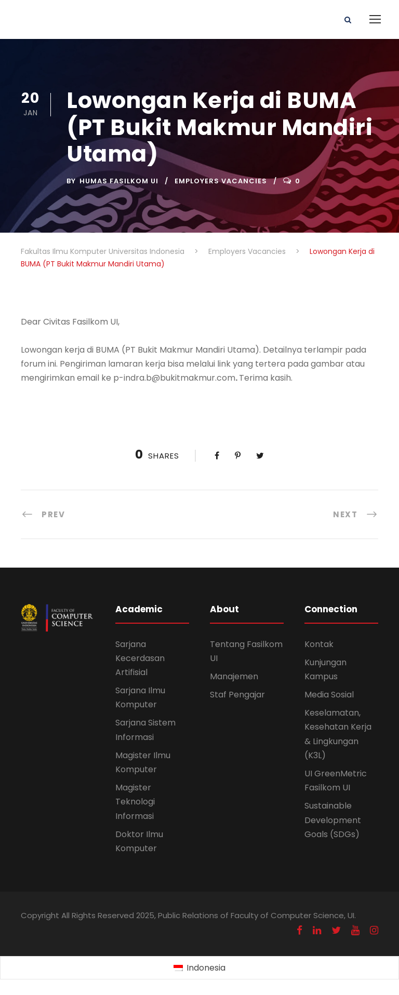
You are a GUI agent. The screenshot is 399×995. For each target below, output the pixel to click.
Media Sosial (329, 695)
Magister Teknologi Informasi (135, 802)
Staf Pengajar (237, 695)
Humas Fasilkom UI (118, 181)
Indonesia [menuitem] (206, 968)
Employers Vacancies (221, 181)
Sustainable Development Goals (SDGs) (332, 820)
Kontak (319, 644)
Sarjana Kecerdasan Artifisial (140, 658)
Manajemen (234, 676)
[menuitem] (199, 968)
